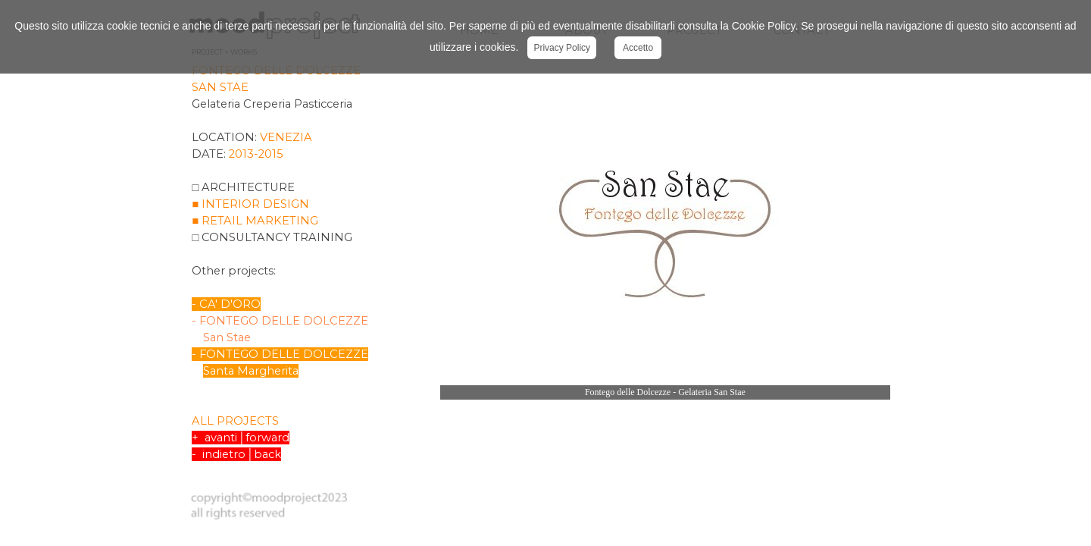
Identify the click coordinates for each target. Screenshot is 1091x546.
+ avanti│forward (240, 437)
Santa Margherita (251, 371)
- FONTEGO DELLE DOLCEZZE (280, 354)
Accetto (638, 47)
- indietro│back (236, 454)
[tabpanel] (307, 269)
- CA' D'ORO (226, 304)
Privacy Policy (561, 47)
